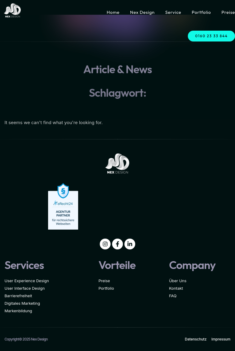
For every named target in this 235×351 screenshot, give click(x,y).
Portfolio (201, 12)
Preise (228, 12)
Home (113, 12)
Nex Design (142, 12)
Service (173, 12)
